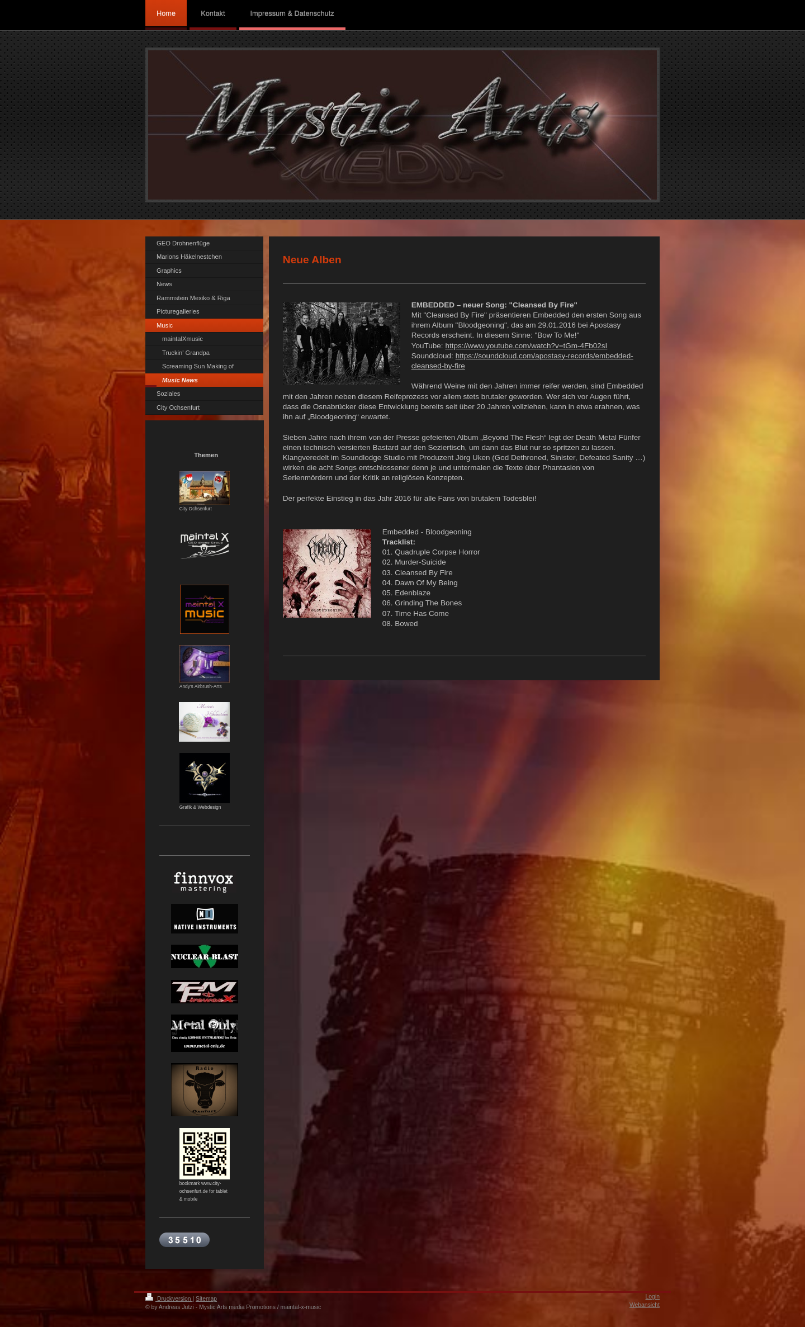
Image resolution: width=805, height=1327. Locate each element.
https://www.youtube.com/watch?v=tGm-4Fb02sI (526, 346)
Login (653, 1296)
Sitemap (206, 1299)
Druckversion (168, 1299)
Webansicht (644, 1305)
